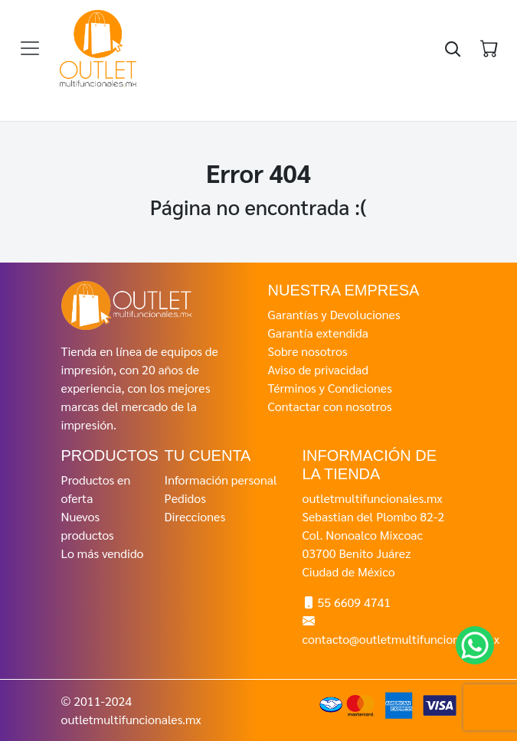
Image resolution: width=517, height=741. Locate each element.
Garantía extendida (318, 333)
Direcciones (195, 516)
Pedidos (185, 498)
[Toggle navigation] (30, 48)
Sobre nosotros (308, 351)
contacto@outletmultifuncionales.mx (401, 639)
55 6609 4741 (354, 602)
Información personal (221, 480)
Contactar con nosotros (330, 406)
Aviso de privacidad (318, 369)
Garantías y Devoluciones (334, 314)
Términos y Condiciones (330, 388)
